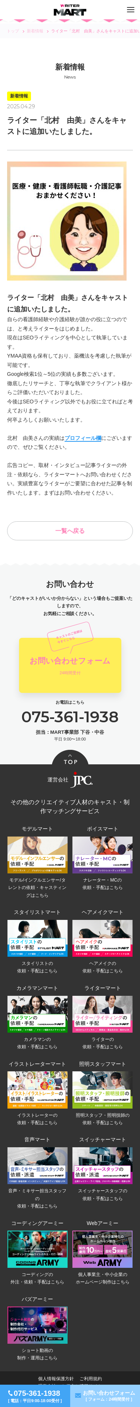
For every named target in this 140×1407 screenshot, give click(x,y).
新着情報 (35, 31)
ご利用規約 (91, 1378)
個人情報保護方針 (56, 1378)
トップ (13, 31)
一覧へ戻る (70, 531)
